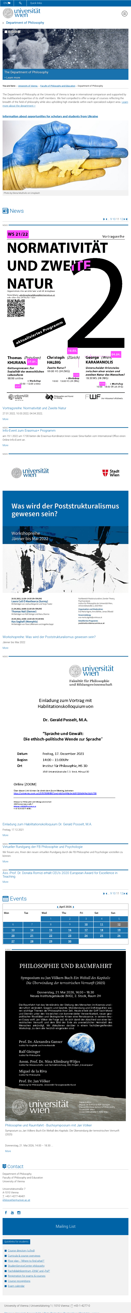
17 (86, 930)
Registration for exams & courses (26, 1275)
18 (101, 930)
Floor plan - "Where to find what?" (26, 1260)
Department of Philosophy (25, 23)
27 (13, 941)
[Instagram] (19, 1212)
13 (13, 930)
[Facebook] (6, 1212)
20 (13, 935)
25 (101, 935)
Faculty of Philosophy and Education (57, 86)
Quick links (36, 3)
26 (119, 935)
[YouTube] (12, 1212)
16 (69, 930)
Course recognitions (19, 1281)
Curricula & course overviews (24, 1255)
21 (31, 935)
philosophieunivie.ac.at (16, 1200)
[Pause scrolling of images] (19, 31)
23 (69, 935)
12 (121, 219)
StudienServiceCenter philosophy (26, 1265)
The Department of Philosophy (26, 72)
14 (31, 930)
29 (50, 941)
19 (119, 930)
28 (31, 941)
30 (69, 941)
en (7, 3)
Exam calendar (16, 1286)
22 (50, 935)
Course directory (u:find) (21, 1250)
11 (101, 924)
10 (114, 219)
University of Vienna (28, 86)
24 (86, 935)
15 (50, 930)
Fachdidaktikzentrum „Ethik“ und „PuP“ (29, 1271)
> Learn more (12, 77)
